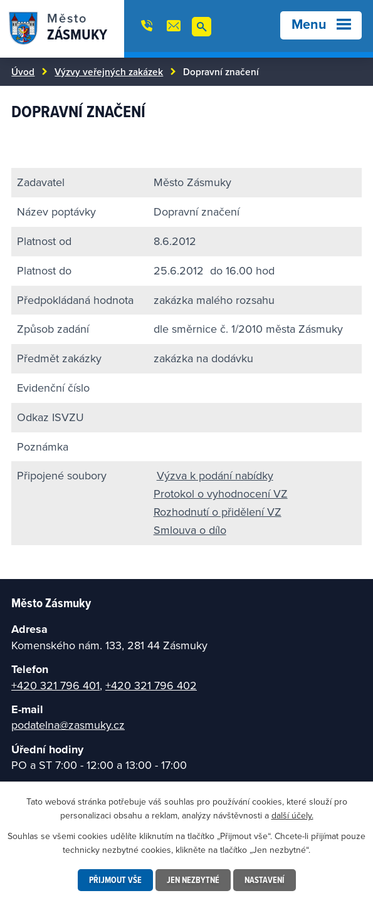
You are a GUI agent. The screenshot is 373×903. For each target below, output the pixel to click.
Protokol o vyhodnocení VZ (221, 493)
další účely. (292, 815)
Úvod (22, 71)
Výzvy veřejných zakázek (109, 71)
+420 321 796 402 (151, 685)
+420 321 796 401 (55, 685)
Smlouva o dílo (190, 530)
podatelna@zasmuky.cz (68, 725)
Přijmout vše (115, 880)
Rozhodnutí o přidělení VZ (217, 511)
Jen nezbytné (193, 880)
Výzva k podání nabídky (215, 475)
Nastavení (264, 880)
